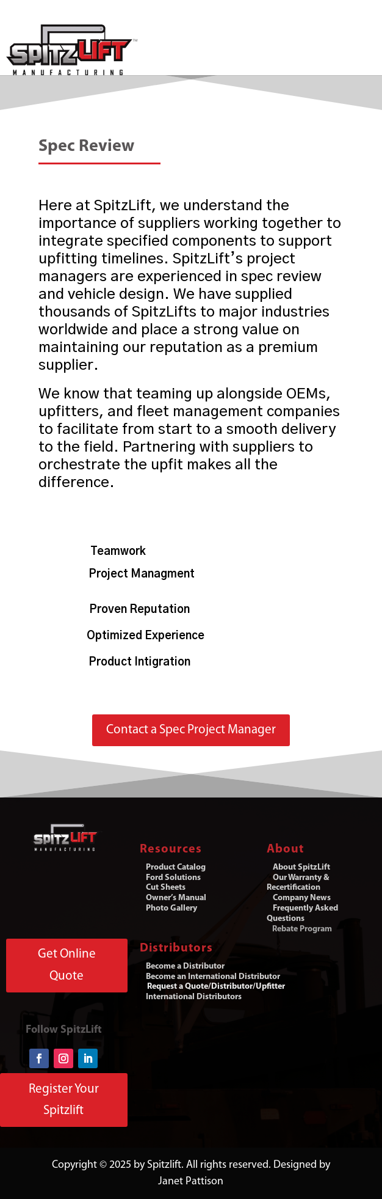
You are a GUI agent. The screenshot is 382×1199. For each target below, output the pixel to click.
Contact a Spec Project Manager (191, 730)
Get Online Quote (67, 965)
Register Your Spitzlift (64, 1100)
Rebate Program (302, 929)
